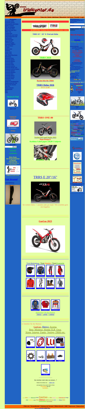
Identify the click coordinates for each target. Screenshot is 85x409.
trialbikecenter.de (49, 399)
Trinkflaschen (8, 33)
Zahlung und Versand (47, 406)
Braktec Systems (9, 25)
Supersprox (75, 128)
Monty (72, 125)
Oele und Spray (9, 45)
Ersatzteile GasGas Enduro (12, 69)
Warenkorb (63, 17)
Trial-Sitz (7, 86)
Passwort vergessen (74, 28)
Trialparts (7, 50)
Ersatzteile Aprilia (9, 59)
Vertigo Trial (8, 53)
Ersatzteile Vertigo (10, 22)
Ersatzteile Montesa (10, 72)
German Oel (81, 128)
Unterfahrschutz (9, 39)
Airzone (81, 126)
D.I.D (71, 128)
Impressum (72, 406)
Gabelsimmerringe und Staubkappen (11, 37)
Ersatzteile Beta (9, 63)
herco (38, 314)
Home (49, 17)
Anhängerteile (8, 89)
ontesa (51, 314)
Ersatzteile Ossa (9, 73)
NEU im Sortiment (10, 27)
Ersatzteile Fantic (9, 64)
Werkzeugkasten (9, 87)
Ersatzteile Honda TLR (11, 67)
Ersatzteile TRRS (9, 21)
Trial (72, 126)
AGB (66, 406)
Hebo (74, 123)
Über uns (44, 17)
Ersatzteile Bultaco (10, 61)
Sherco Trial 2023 (9, 28)
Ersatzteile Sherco (9, 75)
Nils (51, 397)
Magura (77, 125)
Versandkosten (35, 406)
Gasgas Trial (8, 52)
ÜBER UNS (51, 382)
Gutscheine (8, 80)
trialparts (79, 132)
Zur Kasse (70, 17)
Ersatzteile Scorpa (9, 77)
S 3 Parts (7, 47)
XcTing (80, 123)
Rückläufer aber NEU (10, 30)
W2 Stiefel (78, 126)
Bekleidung (8, 56)
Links (6, 92)
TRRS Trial (8, 31)
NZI (77, 123)
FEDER (77, 40)
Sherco (72, 129)
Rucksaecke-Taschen (10, 84)
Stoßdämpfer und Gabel (11, 35)
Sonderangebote (80, 135)
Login (82, 17)
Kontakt (77, 17)
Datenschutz (80, 406)
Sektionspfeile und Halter (11, 24)
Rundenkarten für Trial (11, 83)
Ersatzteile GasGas (10, 66)
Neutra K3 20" (9, 41)
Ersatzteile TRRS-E (10, 44)
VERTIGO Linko (9, 42)
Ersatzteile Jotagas (10, 70)
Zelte (6, 91)
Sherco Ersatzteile (77, 136)
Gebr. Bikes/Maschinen (11, 55)
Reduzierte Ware (9, 58)
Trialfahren (74, 130)
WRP (82, 123)
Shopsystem (41, 408)
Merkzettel (55, 17)
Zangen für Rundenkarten (12, 81)
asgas (44, 314)
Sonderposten (8, 49)
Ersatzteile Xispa (9, 78)
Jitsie (76, 134)
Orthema (75, 126)
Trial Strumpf (11, 179)
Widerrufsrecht (59, 406)
